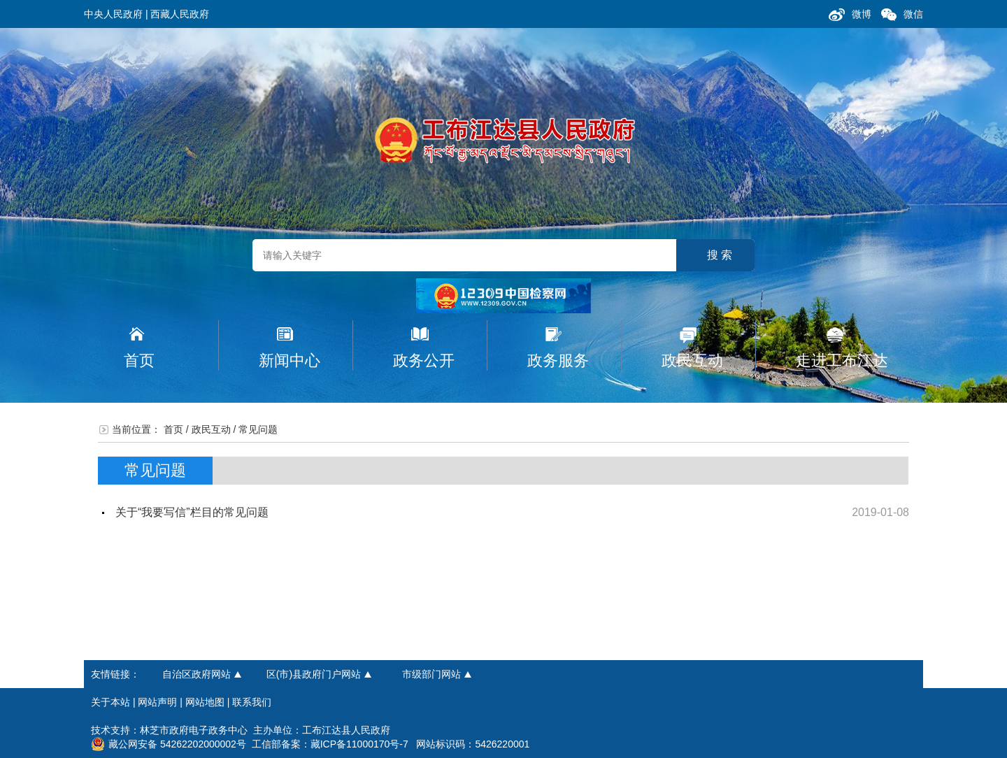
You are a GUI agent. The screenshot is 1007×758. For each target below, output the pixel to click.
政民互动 (692, 360)
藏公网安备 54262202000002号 (168, 744)
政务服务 (558, 360)
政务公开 (424, 360)
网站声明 (157, 702)
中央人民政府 (113, 14)
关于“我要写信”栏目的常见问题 (192, 512)
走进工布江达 (842, 360)
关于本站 (110, 702)
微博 (861, 14)
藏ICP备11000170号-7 (359, 744)
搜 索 (719, 255)
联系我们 (251, 702)
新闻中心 (289, 360)
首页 (139, 360)
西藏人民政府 (179, 14)
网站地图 (204, 702)
